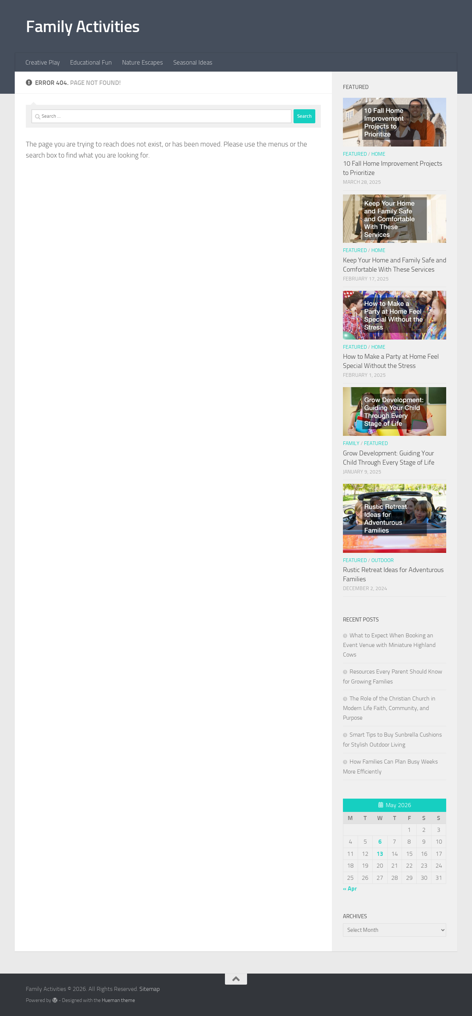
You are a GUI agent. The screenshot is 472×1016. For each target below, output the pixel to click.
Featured (355, 154)
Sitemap (149, 988)
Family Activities (83, 26)
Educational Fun (91, 62)
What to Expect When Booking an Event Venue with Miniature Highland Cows (389, 645)
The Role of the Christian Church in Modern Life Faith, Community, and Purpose (389, 708)
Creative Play (42, 62)
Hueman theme (118, 1000)
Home (378, 154)
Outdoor (382, 560)
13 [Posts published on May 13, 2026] (379, 853)
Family (351, 443)
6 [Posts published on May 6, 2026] (380, 841)
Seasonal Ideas (192, 62)
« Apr (350, 888)
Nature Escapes (142, 62)
